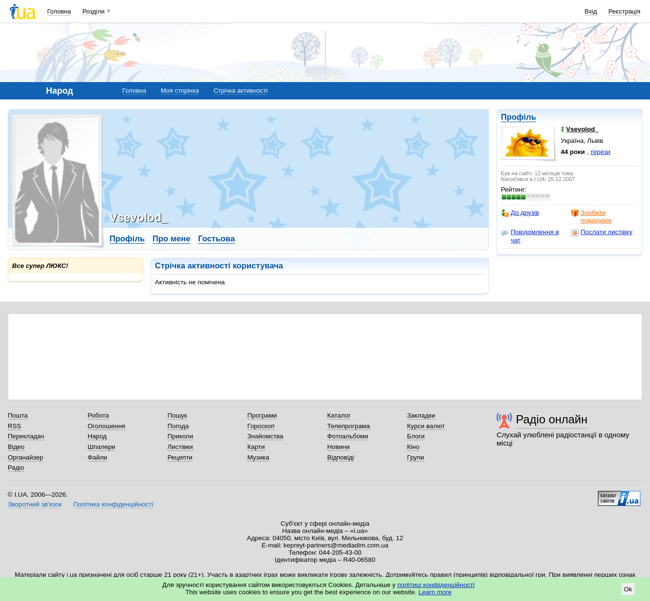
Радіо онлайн (552, 419)
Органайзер (25, 457)
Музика (258, 457)
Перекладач (26, 436)
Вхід (591, 11)
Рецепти (180, 457)
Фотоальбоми (347, 436)
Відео (16, 446)
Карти (256, 446)
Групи (415, 457)
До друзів (520, 213)
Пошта (18, 415)
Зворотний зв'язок (35, 504)
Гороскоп (261, 426)
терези (600, 151)
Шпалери (101, 446)
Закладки (421, 415)
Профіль (518, 117)
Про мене (171, 238)
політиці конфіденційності (436, 584)
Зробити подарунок (591, 216)
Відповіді (340, 457)
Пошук (177, 415)
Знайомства (266, 436)
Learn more (435, 592)
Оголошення (106, 426)
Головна (59, 11)
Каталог (339, 415)
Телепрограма (348, 426)
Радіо (16, 467)
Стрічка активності (240, 90)
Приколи (180, 436)
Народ (97, 436)
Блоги (416, 436)
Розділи (94, 11)
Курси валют (426, 426)
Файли (98, 457)
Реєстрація (624, 11)
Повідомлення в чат (530, 235)
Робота (98, 415)
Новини (338, 446)
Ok (628, 589)
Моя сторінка (180, 90)
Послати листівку (601, 232)
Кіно (413, 446)
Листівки (180, 446)
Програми (262, 415)
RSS (14, 426)
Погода (178, 426)
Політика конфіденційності (113, 504)
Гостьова (216, 238)
